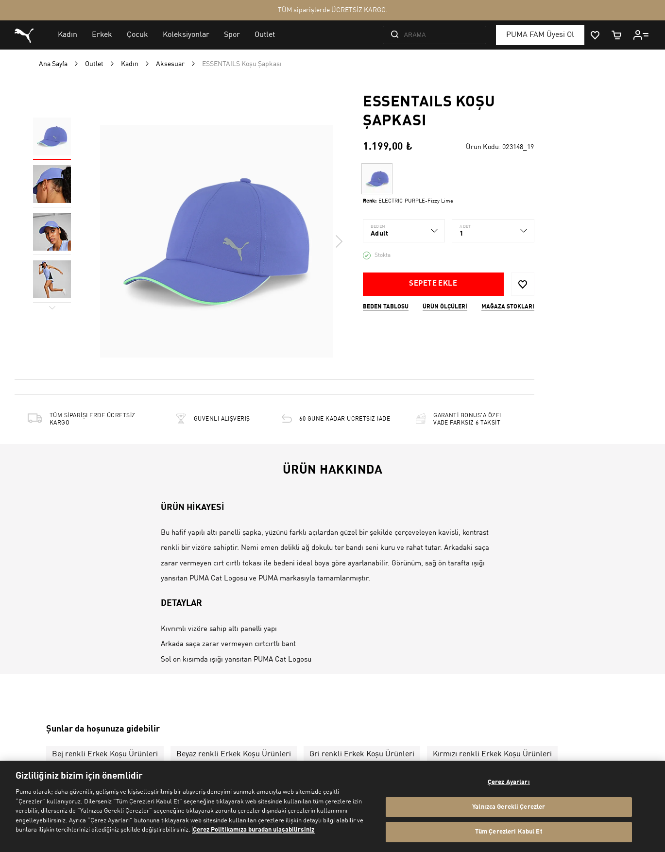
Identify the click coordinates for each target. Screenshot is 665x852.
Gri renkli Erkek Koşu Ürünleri (361, 754)
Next (338, 241)
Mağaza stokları (507, 307)
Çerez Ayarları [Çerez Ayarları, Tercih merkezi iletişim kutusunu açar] (509, 782)
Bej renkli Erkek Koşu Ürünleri (105, 754)
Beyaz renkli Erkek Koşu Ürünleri (233, 754)
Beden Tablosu (386, 307)
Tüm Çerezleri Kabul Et (509, 832)
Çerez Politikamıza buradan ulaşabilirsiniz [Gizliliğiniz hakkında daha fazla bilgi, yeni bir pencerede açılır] (253, 830)
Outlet (94, 64)
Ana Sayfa (53, 64)
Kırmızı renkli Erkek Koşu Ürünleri (492, 754)
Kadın (129, 64)
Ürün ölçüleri (445, 307)
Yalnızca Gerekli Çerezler (508, 807)
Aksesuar (170, 64)
